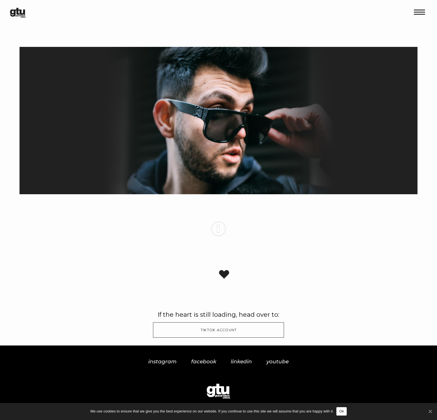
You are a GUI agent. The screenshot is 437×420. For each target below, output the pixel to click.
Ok (341, 411)
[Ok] (430, 411)
